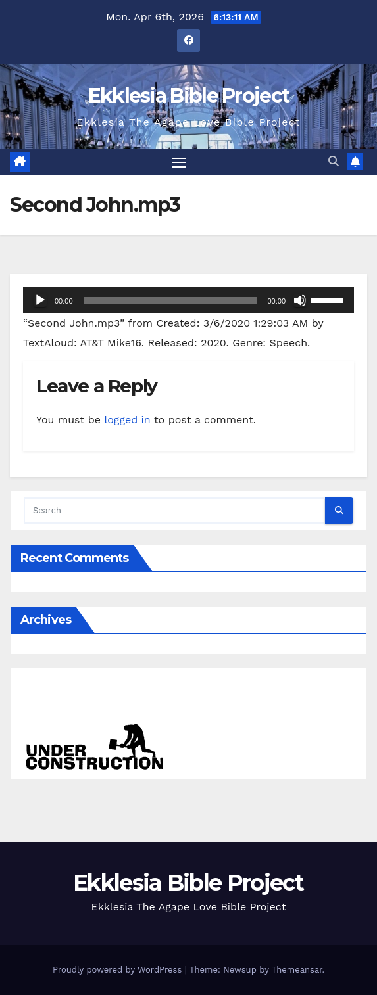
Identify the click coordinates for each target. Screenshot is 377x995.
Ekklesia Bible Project (188, 95)
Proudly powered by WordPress (119, 970)
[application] (188, 300)
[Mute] (300, 300)
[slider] (170, 300)
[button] (333, 161)
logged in (127, 419)
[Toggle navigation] (178, 162)
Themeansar (297, 970)
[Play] (40, 300)
